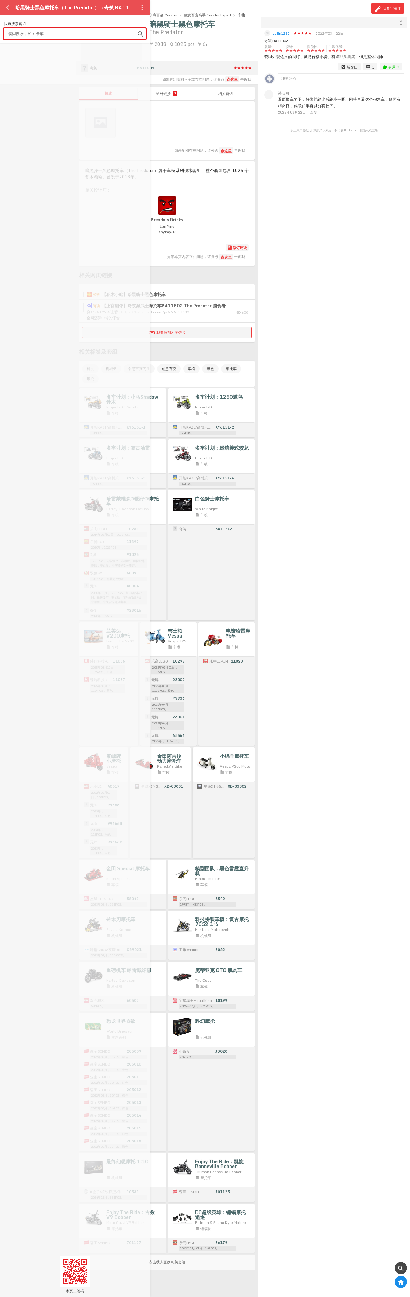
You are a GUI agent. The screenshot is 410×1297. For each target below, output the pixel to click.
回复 (313, 112)
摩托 (90, 379)
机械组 (111, 369)
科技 (90, 369)
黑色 (210, 369)
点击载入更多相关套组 (167, 1262)
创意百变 (169, 369)
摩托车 (231, 369)
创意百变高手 (139, 369)
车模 (191, 369)
